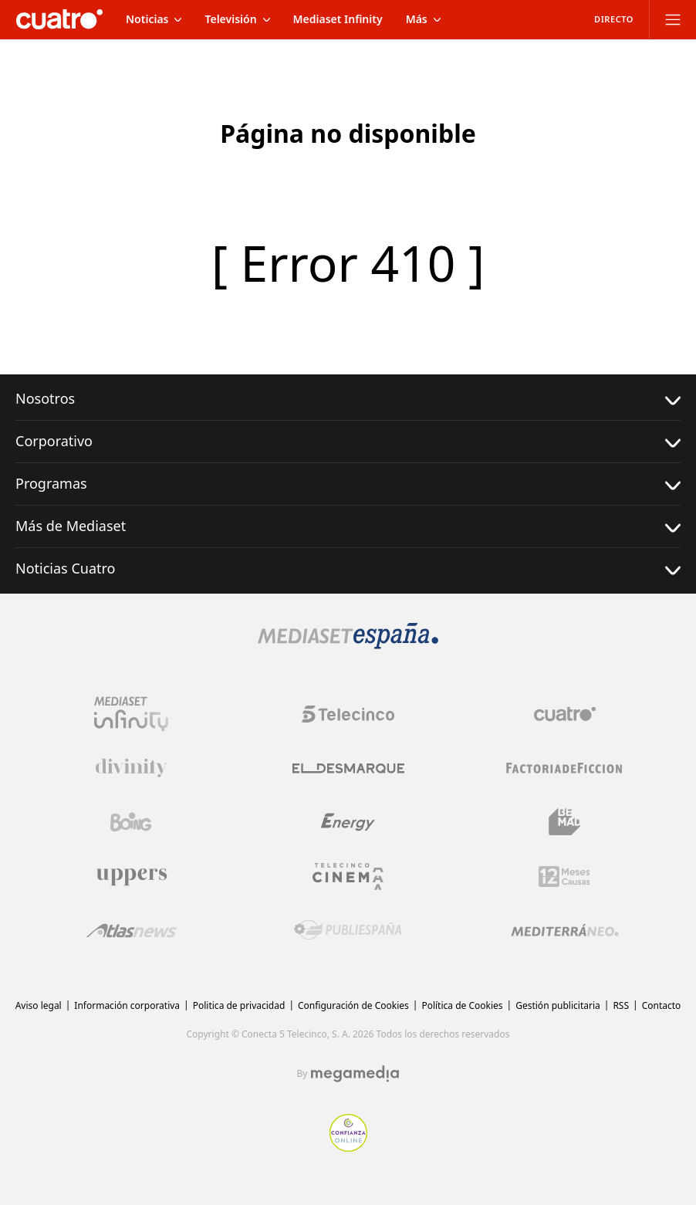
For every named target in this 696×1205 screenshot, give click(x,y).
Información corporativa (127, 1005)
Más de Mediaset (348, 526)
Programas (348, 483)
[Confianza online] (348, 1147)
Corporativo (348, 441)
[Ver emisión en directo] (608, 19)
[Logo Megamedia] (355, 1074)
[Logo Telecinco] (348, 714)
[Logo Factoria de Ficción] (564, 768)
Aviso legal (38, 1005)
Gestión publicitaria (557, 1005)
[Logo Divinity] (131, 768)
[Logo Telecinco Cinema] (348, 876)
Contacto (661, 1005)
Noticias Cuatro (348, 568)
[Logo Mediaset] (348, 644)
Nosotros (348, 398)
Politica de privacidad (239, 1005)
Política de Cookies (461, 1005)
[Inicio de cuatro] (59, 19)
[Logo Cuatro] (565, 714)
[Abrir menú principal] (673, 19)
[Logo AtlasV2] (131, 930)
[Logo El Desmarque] (348, 768)
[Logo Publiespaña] (348, 930)
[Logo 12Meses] (564, 876)
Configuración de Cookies (353, 1005)
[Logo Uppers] (131, 876)
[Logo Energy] (348, 822)
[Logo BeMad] (565, 822)
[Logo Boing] (131, 822)
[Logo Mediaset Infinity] (131, 714)
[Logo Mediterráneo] (565, 930)
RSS (621, 1005)
